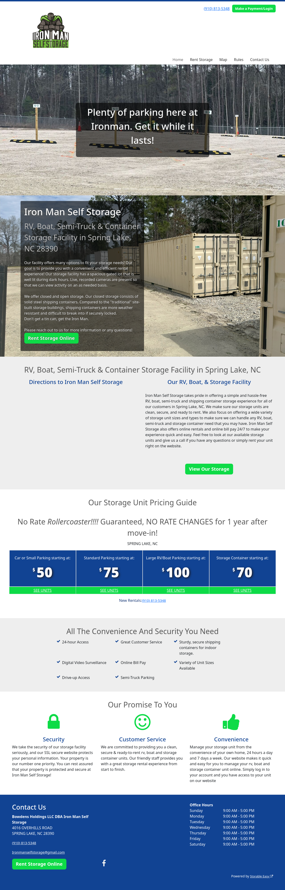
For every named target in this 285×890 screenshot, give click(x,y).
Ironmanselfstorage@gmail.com (40, 852)
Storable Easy (260, 876)
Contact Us (259, 59)
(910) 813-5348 (217, 8)
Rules (238, 59)
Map (223, 59)
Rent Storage (201, 59)
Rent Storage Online (51, 338)
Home (178, 59)
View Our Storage (209, 469)
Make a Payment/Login (254, 8)
